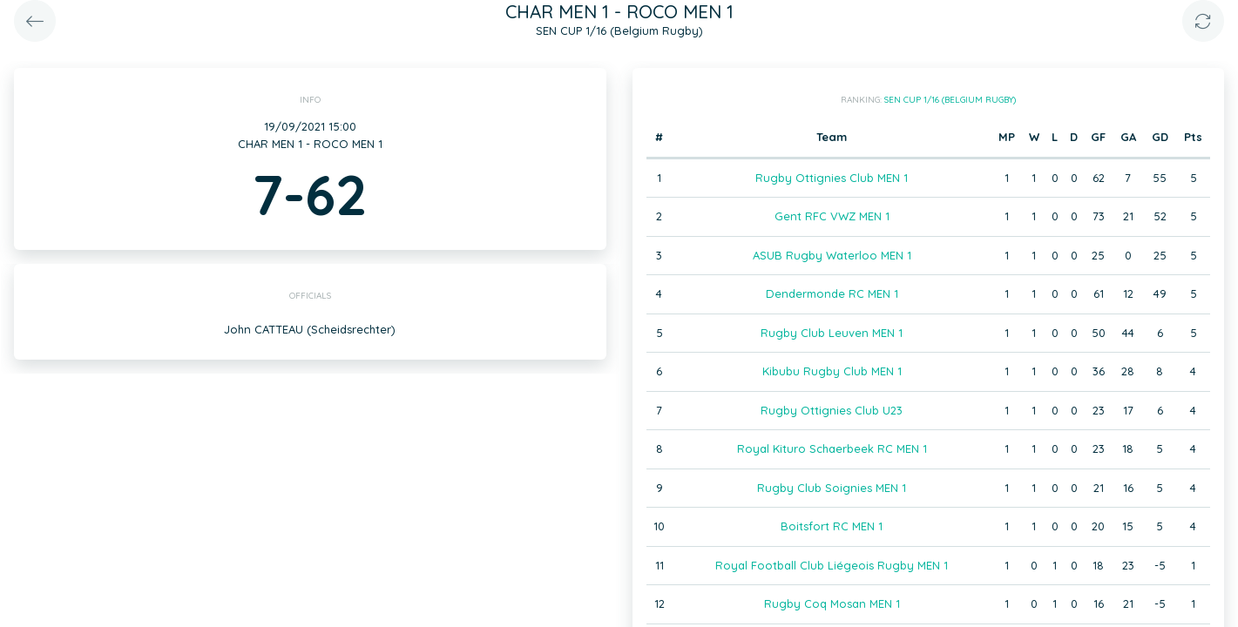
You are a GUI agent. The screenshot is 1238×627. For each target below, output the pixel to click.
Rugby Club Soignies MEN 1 (831, 488)
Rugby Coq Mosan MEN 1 (832, 603)
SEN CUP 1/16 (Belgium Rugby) (950, 99)
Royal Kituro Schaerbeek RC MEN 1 (832, 448)
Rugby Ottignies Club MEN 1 (831, 178)
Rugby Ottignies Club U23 (832, 410)
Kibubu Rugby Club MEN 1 (832, 371)
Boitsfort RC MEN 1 (832, 526)
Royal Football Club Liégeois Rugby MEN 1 (831, 565)
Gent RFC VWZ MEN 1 (832, 216)
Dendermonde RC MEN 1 (832, 293)
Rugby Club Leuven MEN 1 (832, 333)
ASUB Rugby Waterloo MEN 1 (832, 255)
